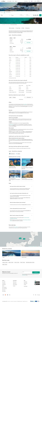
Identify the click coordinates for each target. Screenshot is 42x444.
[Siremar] (17, 154)
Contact (25, 284)
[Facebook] (33, 295)
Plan (13, 1)
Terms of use (8, 301)
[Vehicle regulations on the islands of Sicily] (15, 175)
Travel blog (3, 283)
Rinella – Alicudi (5, 264)
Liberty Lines (11, 124)
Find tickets (28, 42)
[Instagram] (35, 295)
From (1, 14)
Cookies (12, 301)
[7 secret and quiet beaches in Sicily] (27, 175)
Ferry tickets (3, 24)
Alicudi (16, 139)
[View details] (17, 273)
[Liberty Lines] (12, 154)
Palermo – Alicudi (5, 262)
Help (29, 1)
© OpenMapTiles (35, 246)
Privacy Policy (36, 274)
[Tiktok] (37, 295)
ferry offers (25, 104)
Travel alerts (25, 286)
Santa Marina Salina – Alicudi (30, 262)
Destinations (4, 284)
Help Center (25, 283)
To (11, 14)
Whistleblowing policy (19, 301)
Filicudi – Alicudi (22, 262)
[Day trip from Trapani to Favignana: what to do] (27, 164)
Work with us (15, 283)
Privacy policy (15, 301)
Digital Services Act (25, 301)
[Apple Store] (37, 284)
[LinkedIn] (39, 295)
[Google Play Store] (37, 282)
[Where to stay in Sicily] (15, 164)
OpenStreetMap (40, 246)
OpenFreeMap (31, 246)
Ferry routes (7, 24)
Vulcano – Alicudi (16, 262)
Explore (16, 1)
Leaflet (29, 246)
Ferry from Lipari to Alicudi (13, 24)
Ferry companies (4, 288)
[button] (12, 97)
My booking (25, 1)
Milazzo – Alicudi (11, 262)
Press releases (15, 284)
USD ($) (35, 1)
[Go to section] (12, 28)
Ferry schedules (4, 287)
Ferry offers (9, 1)
